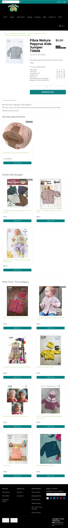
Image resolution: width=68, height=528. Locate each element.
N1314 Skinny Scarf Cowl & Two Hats (15, 416)
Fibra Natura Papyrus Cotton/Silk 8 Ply (16, 152)
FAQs (60, 17)
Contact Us (52, 17)
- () (62, 26)
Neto (53, 525)
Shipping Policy (36, 496)
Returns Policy (36, 503)
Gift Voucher (21, 17)
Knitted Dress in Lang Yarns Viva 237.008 (16, 367)
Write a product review (11, 111)
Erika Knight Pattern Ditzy (45, 465)
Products (37, 17)
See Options (17, 163)
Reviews (10, 100)
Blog (44, 17)
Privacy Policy (36, 499)
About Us (20, 492)
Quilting (29, 17)
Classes (12, 17)
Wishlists (59, 2)
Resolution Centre (5, 500)
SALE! (5, 17)
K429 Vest (6, 465)
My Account (6, 492)
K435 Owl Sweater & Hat (45, 367)
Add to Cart (48, 92)
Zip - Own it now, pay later (37, 508)
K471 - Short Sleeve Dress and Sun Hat (16, 318)
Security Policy (36, 512)
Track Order (5, 496)
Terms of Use (36, 492)
